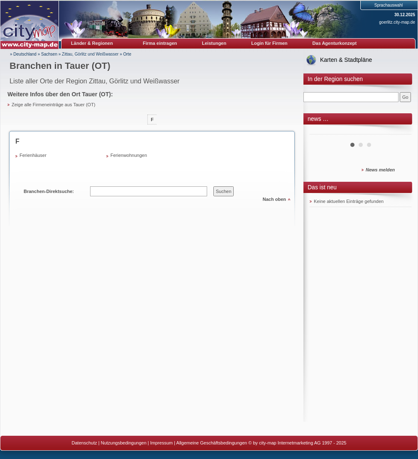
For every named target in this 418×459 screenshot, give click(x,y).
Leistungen (214, 43)
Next (400, 131)
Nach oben (274, 199)
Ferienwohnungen (128, 155)
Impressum (161, 442)
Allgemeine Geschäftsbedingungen (211, 442)
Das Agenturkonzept (335, 43)
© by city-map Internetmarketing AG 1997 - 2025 (297, 442)
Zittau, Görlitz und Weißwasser (90, 54)
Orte (127, 54)
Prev (320, 131)
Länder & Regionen (92, 43)
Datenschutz (84, 442)
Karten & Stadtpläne (346, 59)
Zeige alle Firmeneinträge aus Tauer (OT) (53, 104)
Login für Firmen (269, 43)
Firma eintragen (160, 43)
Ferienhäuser (33, 155)
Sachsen (49, 54)
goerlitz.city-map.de (397, 22)
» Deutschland (23, 54)
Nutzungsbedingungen (124, 442)
